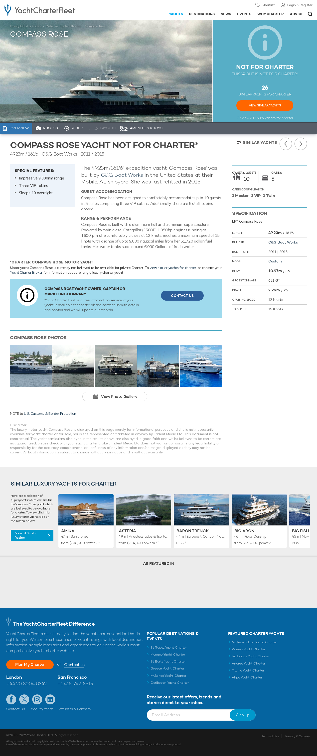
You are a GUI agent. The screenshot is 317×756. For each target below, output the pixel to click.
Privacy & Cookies (297, 736)
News (226, 14)
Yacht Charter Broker (26, 272)
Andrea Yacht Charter (249, 663)
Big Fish (300, 530)
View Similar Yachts (265, 105)
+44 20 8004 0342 (26, 683)
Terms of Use (270, 736)
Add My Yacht (42, 709)
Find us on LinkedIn (50, 699)
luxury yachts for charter (274, 118)
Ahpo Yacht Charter (247, 677)
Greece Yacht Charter (167, 668)
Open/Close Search (310, 14)
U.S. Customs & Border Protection (50, 413)
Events (244, 14)
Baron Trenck (192, 530)
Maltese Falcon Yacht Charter (254, 642)
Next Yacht (301, 144)
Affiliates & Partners (75, 709)
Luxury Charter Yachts (25, 26)
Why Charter (270, 14)
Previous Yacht (286, 144)
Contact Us (182, 295)
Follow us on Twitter (24, 699)
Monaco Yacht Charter (168, 654)
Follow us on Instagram (37, 699)
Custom (275, 261)
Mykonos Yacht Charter (168, 675)
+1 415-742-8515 (75, 683)
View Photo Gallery (119, 396)
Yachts (176, 14)
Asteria (127, 530)
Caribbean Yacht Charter (170, 682)
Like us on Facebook (11, 699)
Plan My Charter (30, 664)
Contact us (74, 664)
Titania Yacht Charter (248, 670)
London (14, 677)
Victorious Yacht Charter (251, 656)
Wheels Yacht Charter (249, 649)
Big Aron (244, 530)
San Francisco (72, 677)
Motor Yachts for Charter (63, 26)
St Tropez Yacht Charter (169, 647)
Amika (67, 530)
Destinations (202, 14)
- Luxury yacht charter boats (49, 10)
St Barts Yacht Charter (168, 661)
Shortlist (268, 5)
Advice (297, 14)
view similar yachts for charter (173, 267)
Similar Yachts (260, 142)
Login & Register (300, 5)
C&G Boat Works (122, 174)
